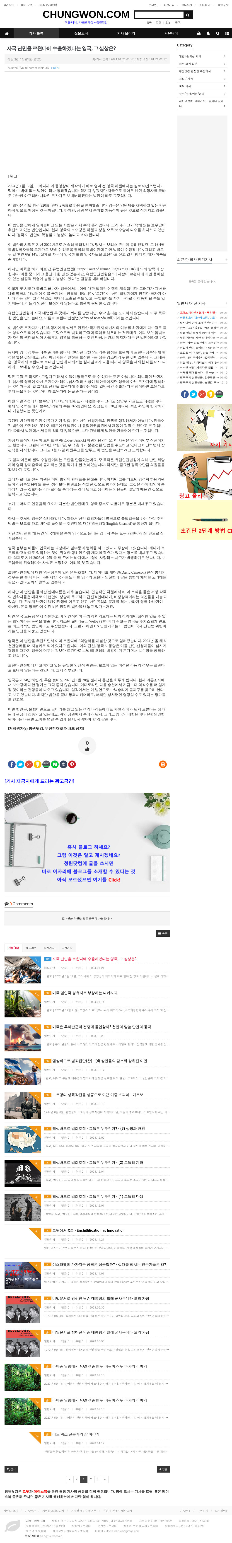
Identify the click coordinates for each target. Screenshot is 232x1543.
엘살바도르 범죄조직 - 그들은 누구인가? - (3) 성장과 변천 (94, 1128)
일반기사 (67, 948)
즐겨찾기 (8, 5)
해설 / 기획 (186, 78)
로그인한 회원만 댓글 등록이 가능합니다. (87, 918)
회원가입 (169, 5)
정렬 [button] (163, 1469)
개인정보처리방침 (53, 1510)
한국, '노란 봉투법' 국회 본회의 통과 (201, 327)
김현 (158, 22)
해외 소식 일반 (188, 63)
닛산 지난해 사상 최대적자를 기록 (199, 337)
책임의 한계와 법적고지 (117, 1510)
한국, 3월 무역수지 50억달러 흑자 (199, 357)
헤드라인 (31, 948)
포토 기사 (185, 86)
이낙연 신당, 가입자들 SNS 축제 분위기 (203, 367)
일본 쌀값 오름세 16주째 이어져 (198, 332)
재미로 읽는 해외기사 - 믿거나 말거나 (201, 103)
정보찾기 (186, 5)
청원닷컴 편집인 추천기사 (195, 71)
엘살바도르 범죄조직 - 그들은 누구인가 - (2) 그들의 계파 (93, 1162)
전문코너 (81, 33)
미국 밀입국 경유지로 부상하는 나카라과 (81, 993)
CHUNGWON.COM (86, 14)
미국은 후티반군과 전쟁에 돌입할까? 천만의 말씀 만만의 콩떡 (97, 1027)
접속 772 (223, 5)
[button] (163, 933)
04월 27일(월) (48, 5)
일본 (168, 22)
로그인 (153, 5)
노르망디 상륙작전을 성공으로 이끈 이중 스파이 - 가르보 (93, 1095)
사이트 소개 (10, 1510)
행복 (149, 22)
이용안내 (185, 1510)
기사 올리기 (126, 33)
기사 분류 (36, 33)
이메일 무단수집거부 (83, 1510)
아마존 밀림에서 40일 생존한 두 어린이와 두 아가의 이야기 (95, 1366)
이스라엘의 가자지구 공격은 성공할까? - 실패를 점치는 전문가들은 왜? (105, 1264)
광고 (177, 22)
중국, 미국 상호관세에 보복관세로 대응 (202, 342)
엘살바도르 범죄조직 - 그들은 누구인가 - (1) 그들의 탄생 (93, 1196)
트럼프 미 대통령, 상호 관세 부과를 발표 (203, 352)
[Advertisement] (202, 183)
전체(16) (13, 948)
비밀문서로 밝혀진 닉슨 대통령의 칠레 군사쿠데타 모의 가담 (96, 1298)
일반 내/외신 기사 (190, 56)
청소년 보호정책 (36, 1531)
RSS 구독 (27, 5)
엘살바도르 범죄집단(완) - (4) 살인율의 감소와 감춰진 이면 (95, 1061)
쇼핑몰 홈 (205, 5)
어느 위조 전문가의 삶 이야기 (71, 1434)
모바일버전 (222, 1510)
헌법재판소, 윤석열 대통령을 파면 (199, 347)
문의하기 (202, 1510)
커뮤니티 (171, 33)
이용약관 (30, 1510)
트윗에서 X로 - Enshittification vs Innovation (84, 1230)
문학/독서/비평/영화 (191, 93)
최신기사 (49, 948)
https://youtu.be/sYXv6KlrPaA (34, 68)
